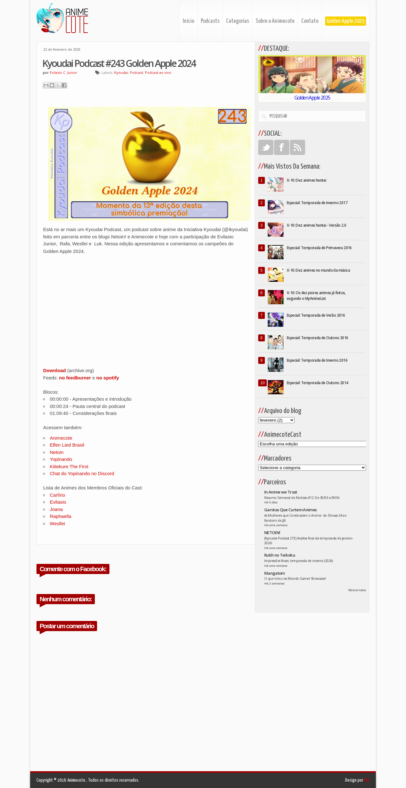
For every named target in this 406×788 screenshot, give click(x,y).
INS (367, 780)
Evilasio (58, 502)
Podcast (136, 72)
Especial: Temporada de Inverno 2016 (317, 360)
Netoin (56, 452)
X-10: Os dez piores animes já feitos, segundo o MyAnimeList (316, 295)
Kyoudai (121, 72)
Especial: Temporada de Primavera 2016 (319, 247)
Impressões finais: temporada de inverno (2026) (298, 561)
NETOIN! (272, 532)
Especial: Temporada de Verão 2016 (316, 315)
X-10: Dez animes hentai (306, 180)
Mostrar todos (357, 590)
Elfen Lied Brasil (67, 445)
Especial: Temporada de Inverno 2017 (317, 202)
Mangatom (274, 573)
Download (54, 370)
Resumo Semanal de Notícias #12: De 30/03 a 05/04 (301, 497)
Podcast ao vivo (158, 72)
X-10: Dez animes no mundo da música (318, 270)
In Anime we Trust (280, 492)
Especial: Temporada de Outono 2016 (317, 337)
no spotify (107, 377)
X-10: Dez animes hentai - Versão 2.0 (316, 225)
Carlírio (57, 495)
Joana (56, 509)
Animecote (61, 438)
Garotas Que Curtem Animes (290, 510)
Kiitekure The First (69, 466)
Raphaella (60, 516)
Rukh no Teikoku (279, 555)
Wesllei (57, 523)
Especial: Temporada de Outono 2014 (317, 382)
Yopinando (61, 459)
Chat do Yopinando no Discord (82, 473)
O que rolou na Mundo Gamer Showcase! (295, 578)
